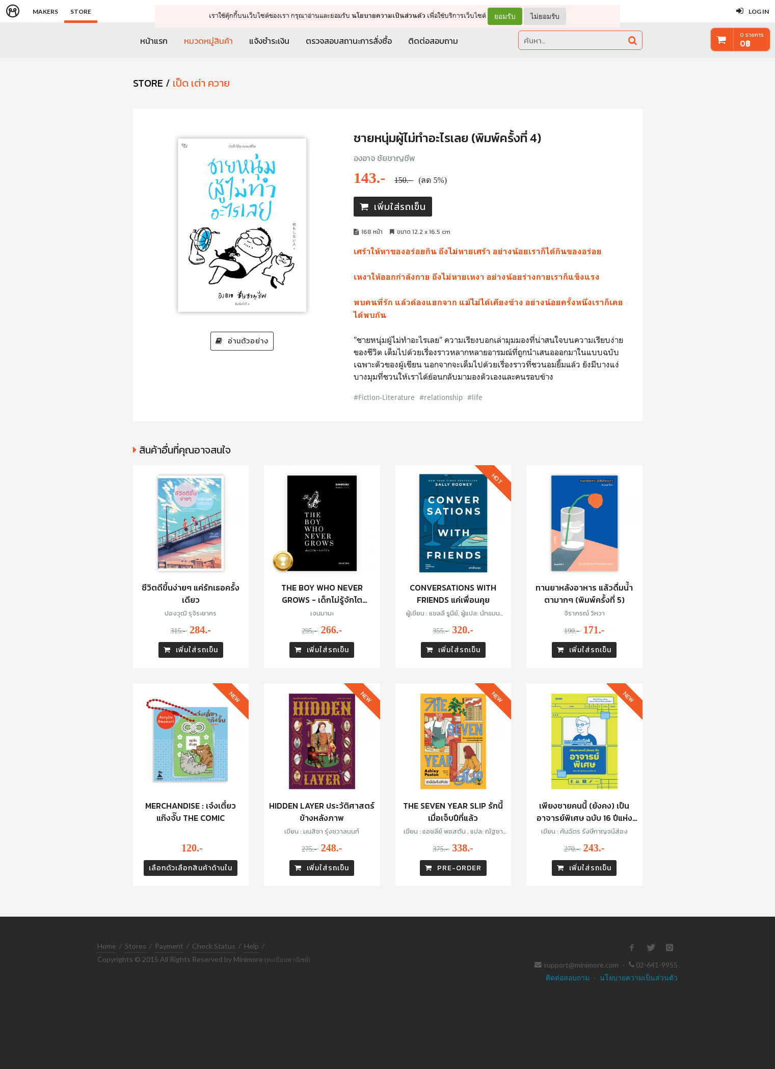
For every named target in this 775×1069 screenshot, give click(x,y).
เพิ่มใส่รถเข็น (393, 206)
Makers (45, 11)
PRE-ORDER (453, 868)
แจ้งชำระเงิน (269, 41)
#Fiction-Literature (384, 397)
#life (475, 397)
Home (106, 946)
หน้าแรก (154, 41)
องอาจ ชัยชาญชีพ (384, 158)
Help (251, 946)
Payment (169, 946)
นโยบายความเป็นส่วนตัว (388, 15)
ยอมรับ (505, 16)
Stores (135, 946)
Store (80, 11)
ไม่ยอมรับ (544, 16)
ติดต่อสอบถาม (433, 41)
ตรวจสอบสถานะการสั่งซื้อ (349, 41)
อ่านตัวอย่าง (242, 341)
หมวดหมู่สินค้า (208, 41)
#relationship (441, 397)
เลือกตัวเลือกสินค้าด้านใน (190, 868)
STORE (148, 83)
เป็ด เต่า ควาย (201, 83)
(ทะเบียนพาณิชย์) (287, 960)
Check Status (213, 946)
